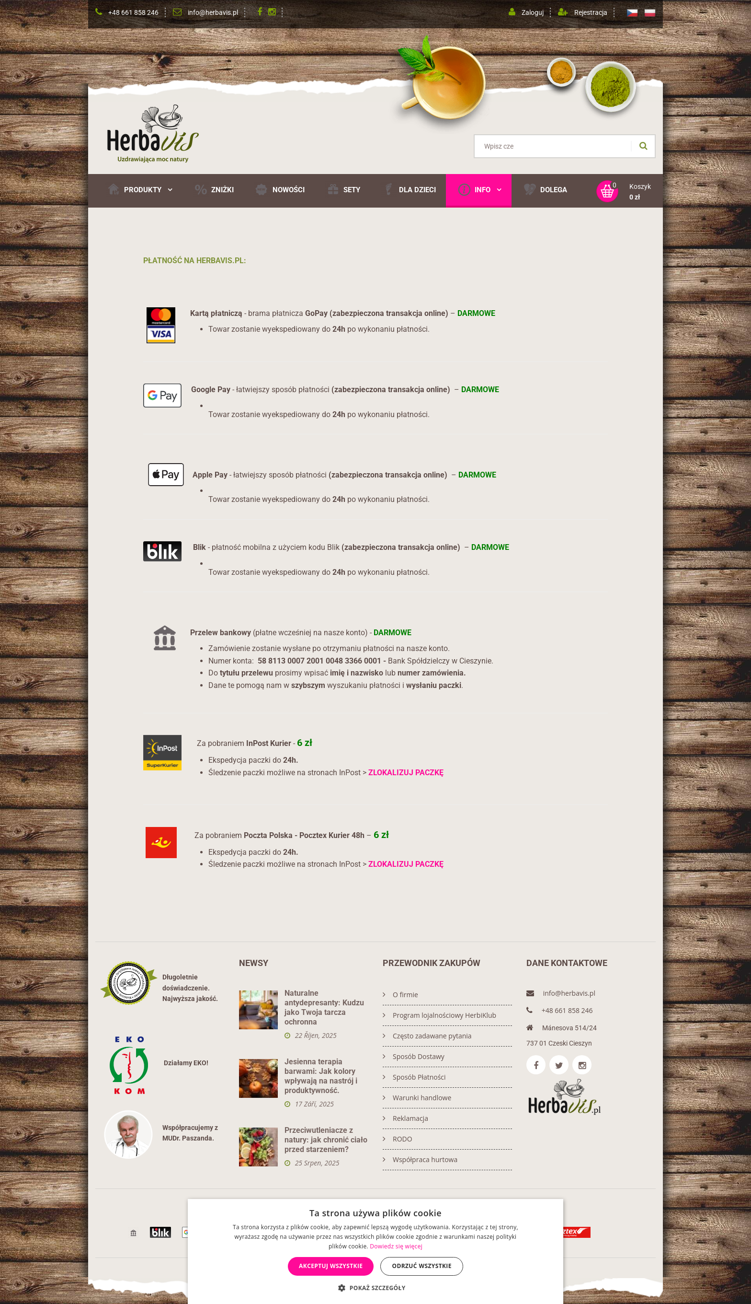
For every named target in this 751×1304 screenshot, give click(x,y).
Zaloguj (533, 12)
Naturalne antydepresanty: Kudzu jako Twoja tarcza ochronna (324, 1007)
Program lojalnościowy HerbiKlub (439, 1015)
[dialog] (375, 1251)
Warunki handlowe (417, 1097)
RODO (397, 1138)
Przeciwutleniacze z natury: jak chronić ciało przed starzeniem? (325, 1140)
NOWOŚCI (279, 189)
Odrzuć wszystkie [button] (421, 1266)
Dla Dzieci (408, 189)
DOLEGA (544, 189)
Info (478, 189)
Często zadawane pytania (427, 1035)
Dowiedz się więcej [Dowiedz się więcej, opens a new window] (396, 1246)
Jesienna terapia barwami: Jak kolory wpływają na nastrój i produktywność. (320, 1076)
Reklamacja (405, 1118)
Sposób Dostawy (413, 1056)
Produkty (138, 189)
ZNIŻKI (213, 189)
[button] (375, 1287)
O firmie (400, 994)
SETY (342, 189)
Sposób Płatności (414, 1077)
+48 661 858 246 (133, 12)
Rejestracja (590, 12)
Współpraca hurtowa (420, 1159)
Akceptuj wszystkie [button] (331, 1266)
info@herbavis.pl (213, 12)
